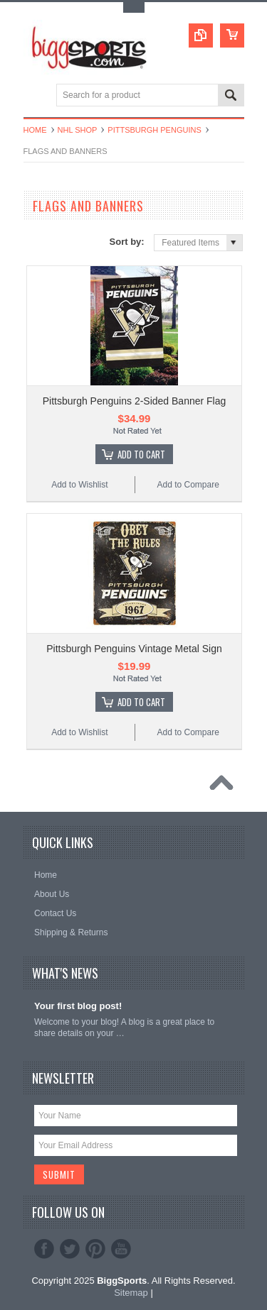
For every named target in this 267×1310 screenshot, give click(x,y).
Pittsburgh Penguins (154, 130)
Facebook (44, 1249)
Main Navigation (35, 96)
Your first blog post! (78, 1006)
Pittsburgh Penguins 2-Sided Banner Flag (134, 401)
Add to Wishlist (79, 485)
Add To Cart (141, 454)
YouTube (121, 1249)
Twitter (70, 1249)
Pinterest (95, 1249)
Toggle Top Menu (134, 7)
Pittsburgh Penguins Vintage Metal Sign (133, 648)
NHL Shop (78, 130)
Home (35, 130)
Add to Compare (188, 485)
